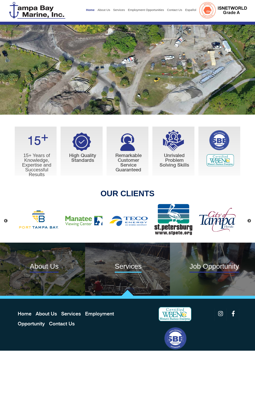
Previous (6, 221)
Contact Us (174, 10)
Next (249, 221)
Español (190, 10)
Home (90, 10)
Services (119, 10)
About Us (104, 10)
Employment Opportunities (146, 10)
